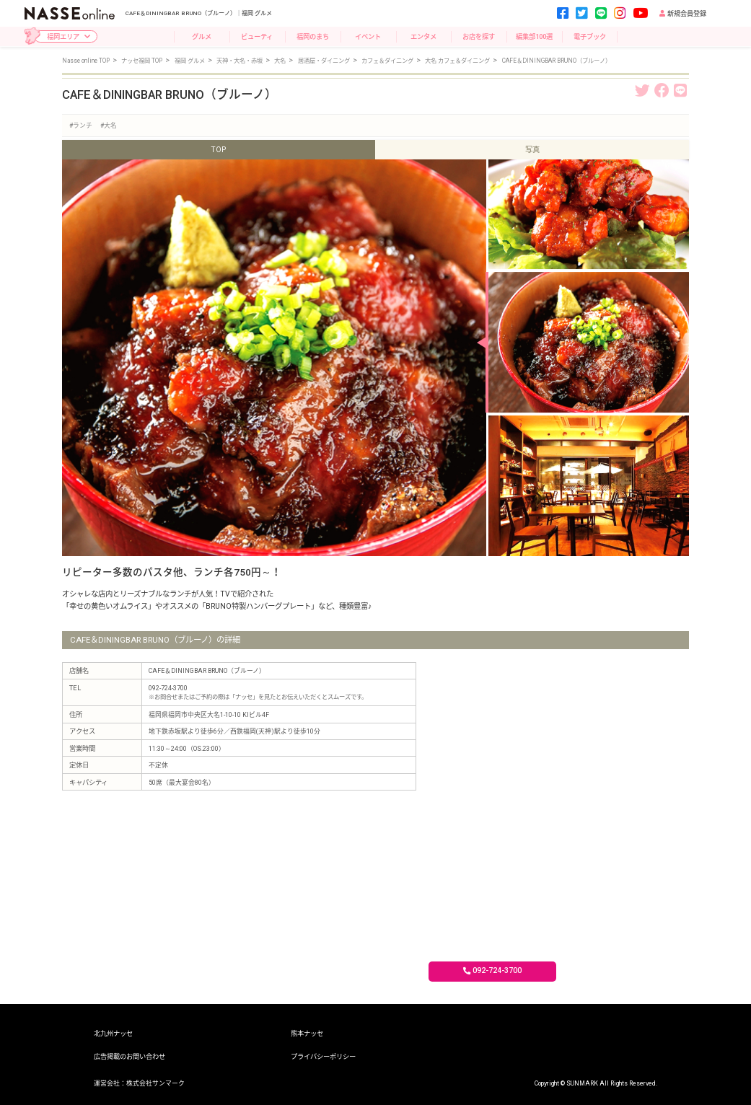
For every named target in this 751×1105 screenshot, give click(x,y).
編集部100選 (534, 36)
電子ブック (590, 36)
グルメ (201, 36)
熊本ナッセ (307, 1033)
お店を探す (478, 36)
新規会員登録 (682, 13)
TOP (218, 149)
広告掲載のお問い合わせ (129, 1056)
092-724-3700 (492, 970)
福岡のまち (313, 36)
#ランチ (80, 125)
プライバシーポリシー (323, 1056)
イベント (368, 36)
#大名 (108, 125)
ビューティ (257, 36)
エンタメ (423, 36)
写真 (532, 149)
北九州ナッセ (113, 1033)
